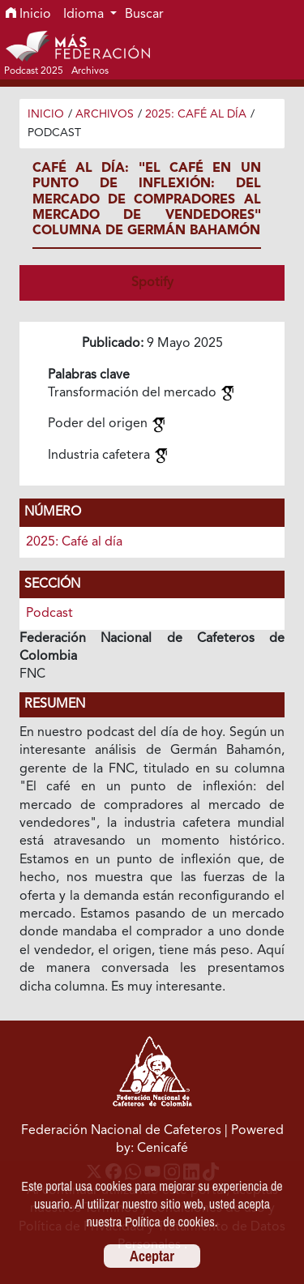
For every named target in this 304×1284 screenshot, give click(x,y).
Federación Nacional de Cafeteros (121, 1130)
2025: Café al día (195, 114)
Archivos (104, 114)
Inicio (28, 14)
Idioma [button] (85, 14)
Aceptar (152, 1256)
